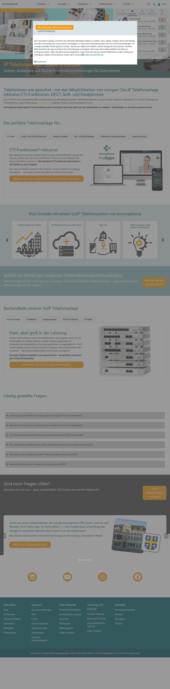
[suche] (155, 4)
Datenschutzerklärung (92, 55)
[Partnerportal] (159, 4)
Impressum (40, 62)
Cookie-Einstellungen (46, 31)
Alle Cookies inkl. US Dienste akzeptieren (54, 27)
